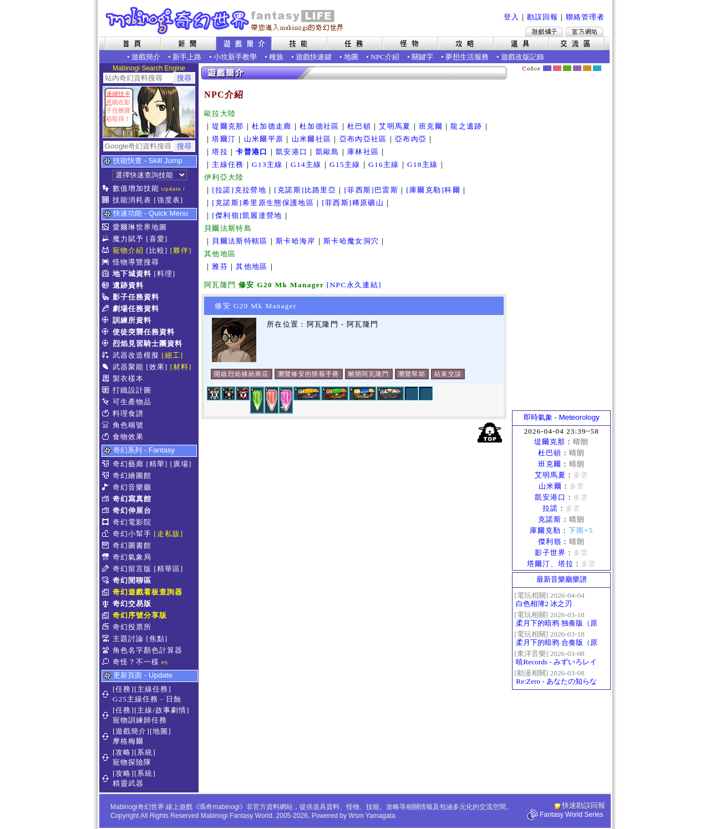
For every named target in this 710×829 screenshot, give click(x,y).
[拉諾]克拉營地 (239, 190)
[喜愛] (157, 239)
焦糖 (587, 68)
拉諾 (550, 508)
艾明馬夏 (394, 126)
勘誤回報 (542, 17)
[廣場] (181, 464)
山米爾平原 (264, 139)
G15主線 (345, 164)
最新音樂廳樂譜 (561, 579)
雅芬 (220, 266)
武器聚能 (128, 367)
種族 (276, 57)
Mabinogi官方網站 (585, 32)
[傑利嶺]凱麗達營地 (247, 215)
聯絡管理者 (585, 17)
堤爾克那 (228, 126)
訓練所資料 (132, 320)
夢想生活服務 (467, 57)
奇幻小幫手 (132, 534)
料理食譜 (128, 413)
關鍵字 (422, 57)
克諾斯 (549, 519)
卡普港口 (251, 152)
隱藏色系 (603, 64)
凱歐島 (327, 152)
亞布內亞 (411, 139)
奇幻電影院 (132, 522)
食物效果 (128, 437)
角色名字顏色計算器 (147, 650)
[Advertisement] (561, 241)
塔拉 (220, 152)
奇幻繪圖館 (132, 475)
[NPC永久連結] (354, 285)
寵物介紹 (128, 250)
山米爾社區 (312, 139)
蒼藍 (597, 68)
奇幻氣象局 (132, 557)
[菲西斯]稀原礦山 (353, 203)
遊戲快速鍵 (314, 57)
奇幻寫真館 (132, 499)
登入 (511, 17)
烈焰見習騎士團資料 (147, 343)
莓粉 (557, 68)
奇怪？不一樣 (136, 662)
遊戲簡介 (145, 57)
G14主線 (306, 164)
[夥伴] (181, 250)
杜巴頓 (359, 126)
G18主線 (422, 164)
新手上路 (187, 57)
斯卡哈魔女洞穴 (351, 241)
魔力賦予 (128, 239)
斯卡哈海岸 (296, 241)
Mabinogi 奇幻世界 (225, 20)
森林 (567, 68)
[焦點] (157, 638)
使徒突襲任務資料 (144, 332)
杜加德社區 (319, 126)
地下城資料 (132, 273)
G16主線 (383, 164)
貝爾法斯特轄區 (239, 241)
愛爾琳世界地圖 (140, 227)
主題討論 (128, 638)
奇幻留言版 (132, 568)
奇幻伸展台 (132, 510)
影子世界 (550, 552)
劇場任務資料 (136, 308)
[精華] (157, 464)
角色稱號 (128, 425)
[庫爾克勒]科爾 (433, 190)
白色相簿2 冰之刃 (544, 603)
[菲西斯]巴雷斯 (371, 190)
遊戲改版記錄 (522, 57)
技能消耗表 (132, 200)
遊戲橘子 (544, 32)
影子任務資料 (136, 297)
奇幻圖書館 (132, 545)
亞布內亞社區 (363, 139)
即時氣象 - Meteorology (562, 417)
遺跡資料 (128, 285)
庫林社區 (363, 152)
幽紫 (577, 68)
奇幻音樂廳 (132, 487)
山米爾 (550, 486)
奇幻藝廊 (128, 464)
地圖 (351, 57)
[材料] (181, 367)
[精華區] (168, 568)
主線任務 (228, 164)
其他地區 (251, 266)
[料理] (164, 273)
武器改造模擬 (136, 355)
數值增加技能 (136, 188)
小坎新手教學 (235, 57)
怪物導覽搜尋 (136, 262)
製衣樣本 (128, 378)
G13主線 (267, 164)
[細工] (172, 355)
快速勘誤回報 (583, 805)
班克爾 (431, 126)
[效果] (157, 367)
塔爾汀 (224, 139)
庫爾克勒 (545, 530)
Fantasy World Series (572, 814)
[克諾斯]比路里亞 (305, 190)
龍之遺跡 (466, 126)
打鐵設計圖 (132, 390)
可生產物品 (132, 402)
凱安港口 (291, 152)
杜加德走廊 (272, 126)
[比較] (157, 250)
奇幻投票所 (132, 627)
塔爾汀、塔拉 (550, 564)
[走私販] (168, 534)
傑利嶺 (549, 541)
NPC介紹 (385, 57)
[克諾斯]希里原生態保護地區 (263, 203)
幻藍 (547, 68)
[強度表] (168, 200)
